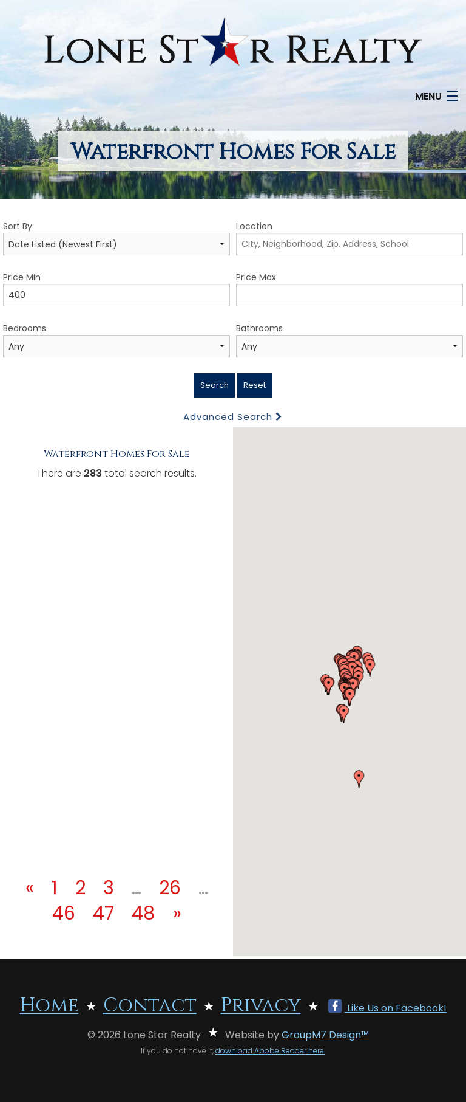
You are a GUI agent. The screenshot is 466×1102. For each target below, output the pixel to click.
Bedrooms (116, 339)
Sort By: (116, 237)
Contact (150, 1006)
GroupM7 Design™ (325, 1035)
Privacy (261, 1006)
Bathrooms (349, 339)
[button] (329, 686)
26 (170, 888)
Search (214, 385)
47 (103, 913)
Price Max (349, 288)
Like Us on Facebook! (387, 1008)
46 (63, 913)
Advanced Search (233, 416)
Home (49, 1006)
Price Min (116, 288)
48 (143, 913)
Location (349, 237)
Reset (254, 385)
